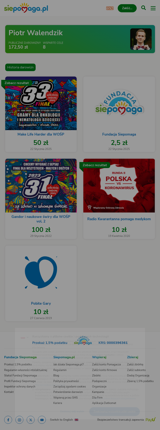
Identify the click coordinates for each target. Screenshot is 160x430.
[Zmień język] (12, 329)
